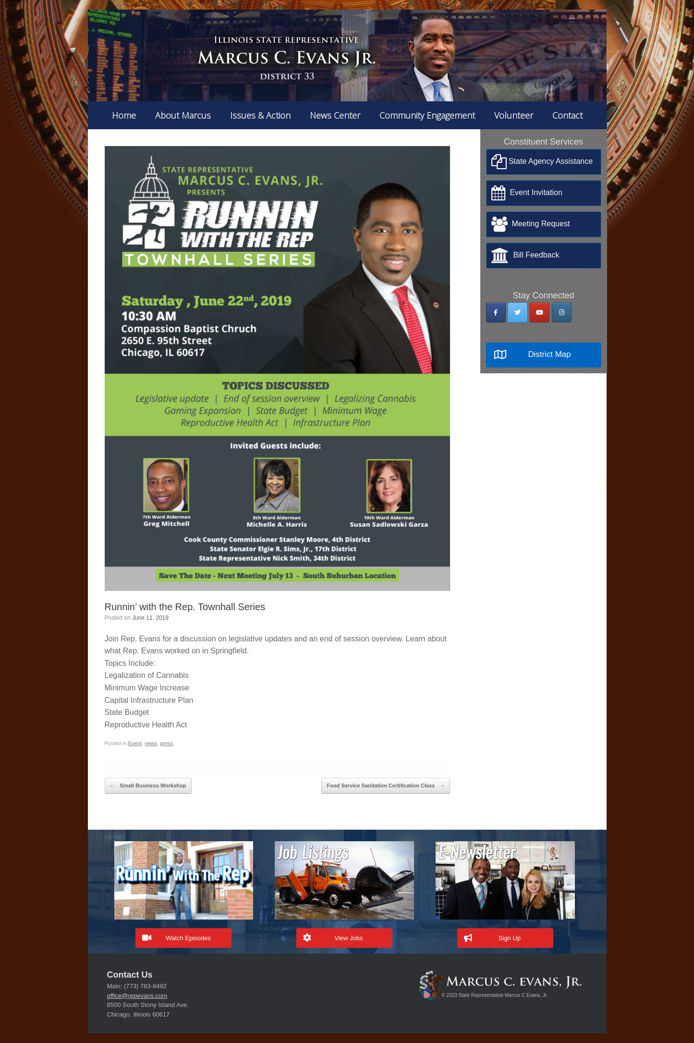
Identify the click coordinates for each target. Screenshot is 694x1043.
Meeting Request (530, 224)
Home (124, 115)
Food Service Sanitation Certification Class (386, 786)
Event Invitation (526, 193)
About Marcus (183, 115)
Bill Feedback (525, 255)
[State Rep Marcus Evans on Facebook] (496, 312)
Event (135, 743)
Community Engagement (427, 115)
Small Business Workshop (148, 786)
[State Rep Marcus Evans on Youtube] (539, 312)
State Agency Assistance (542, 162)
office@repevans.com (137, 995)
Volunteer (513, 115)
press (166, 743)
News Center (335, 115)
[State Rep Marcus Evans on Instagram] (562, 312)
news (151, 743)
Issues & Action (260, 115)
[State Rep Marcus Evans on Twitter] (517, 312)
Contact (567, 115)
